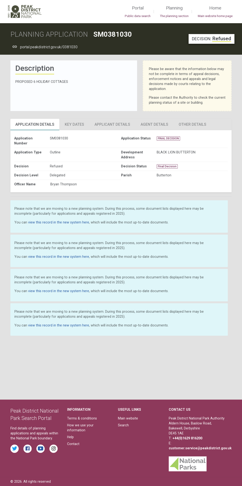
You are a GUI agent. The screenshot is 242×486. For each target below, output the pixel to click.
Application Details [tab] (34, 124)
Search (123, 425)
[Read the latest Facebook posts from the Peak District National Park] (27, 449)
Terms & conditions (82, 418)
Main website (128, 418)
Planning (174, 11)
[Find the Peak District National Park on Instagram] (53, 449)
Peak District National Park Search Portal (34, 414)
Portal (138, 11)
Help (70, 437)
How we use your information (80, 427)
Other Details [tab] (192, 124)
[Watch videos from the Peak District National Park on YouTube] (40, 449)
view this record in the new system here (58, 222)
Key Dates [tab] (74, 124)
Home (215, 11)
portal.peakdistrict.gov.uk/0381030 (49, 47)
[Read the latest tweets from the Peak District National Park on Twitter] (14, 449)
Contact (73, 444)
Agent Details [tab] (154, 124)
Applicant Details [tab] (112, 124)
